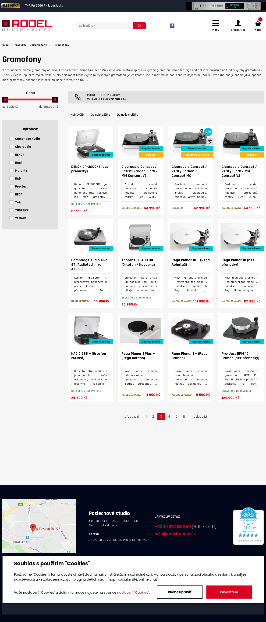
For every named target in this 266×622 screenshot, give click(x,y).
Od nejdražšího (100, 117)
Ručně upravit (180, 592)
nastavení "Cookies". (133, 592)
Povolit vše (229, 592)
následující (199, 418)
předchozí (132, 418)
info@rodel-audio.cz (175, 536)
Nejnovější (77, 117)
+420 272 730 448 (114, 101)
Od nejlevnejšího (127, 117)
